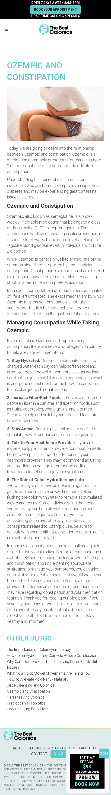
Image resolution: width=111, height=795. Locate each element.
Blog (93, 748)
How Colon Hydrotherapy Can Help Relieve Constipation (52, 655)
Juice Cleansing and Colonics (30, 685)
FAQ (82, 748)
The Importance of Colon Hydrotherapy (39, 649)
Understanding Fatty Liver (27, 709)
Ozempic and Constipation (28, 691)
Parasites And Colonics (25, 697)
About (18, 748)
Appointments (62, 748)
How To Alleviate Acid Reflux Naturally (37, 679)
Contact (39, 754)
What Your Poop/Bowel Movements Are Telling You (48, 673)
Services (36, 748)
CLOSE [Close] (103, 753)
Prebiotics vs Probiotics (26, 703)
